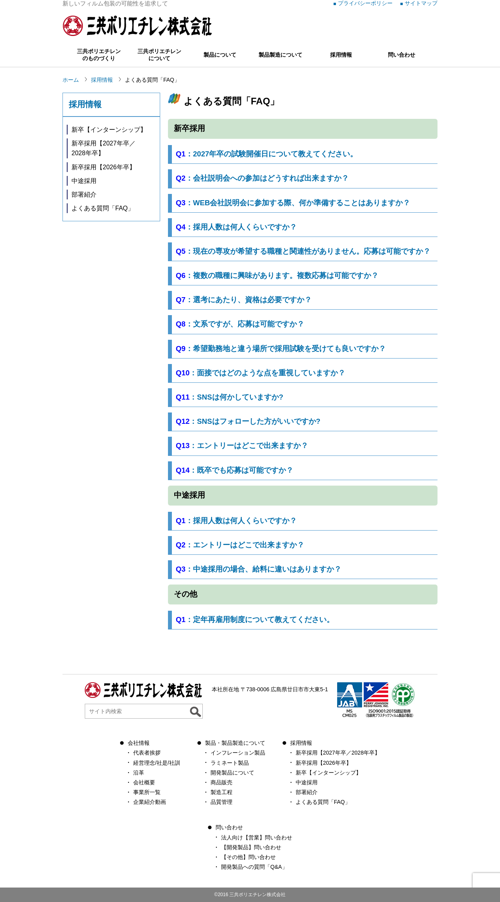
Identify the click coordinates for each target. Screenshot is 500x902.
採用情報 (341, 55)
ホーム (70, 80)
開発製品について (232, 772)
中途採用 (83, 181)
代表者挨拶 (147, 753)
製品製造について (280, 55)
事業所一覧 (147, 792)
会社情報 (139, 743)
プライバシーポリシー (365, 3)
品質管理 (221, 802)
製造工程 (221, 792)
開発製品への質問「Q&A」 (254, 867)
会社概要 (144, 782)
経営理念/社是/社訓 (156, 763)
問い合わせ (401, 55)
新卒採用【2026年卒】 (103, 167)
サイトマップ (421, 3)
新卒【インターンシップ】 (108, 129)
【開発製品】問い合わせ (251, 847)
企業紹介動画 (149, 802)
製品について (220, 55)
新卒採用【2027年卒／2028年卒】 (103, 148)
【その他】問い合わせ (248, 857)
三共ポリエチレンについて (159, 54)
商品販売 (221, 782)
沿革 (138, 772)
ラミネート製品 (230, 763)
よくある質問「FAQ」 (102, 208)
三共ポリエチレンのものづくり (99, 54)
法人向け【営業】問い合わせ (256, 837)
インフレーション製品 (238, 753)
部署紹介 (83, 194)
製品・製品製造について (235, 743)
